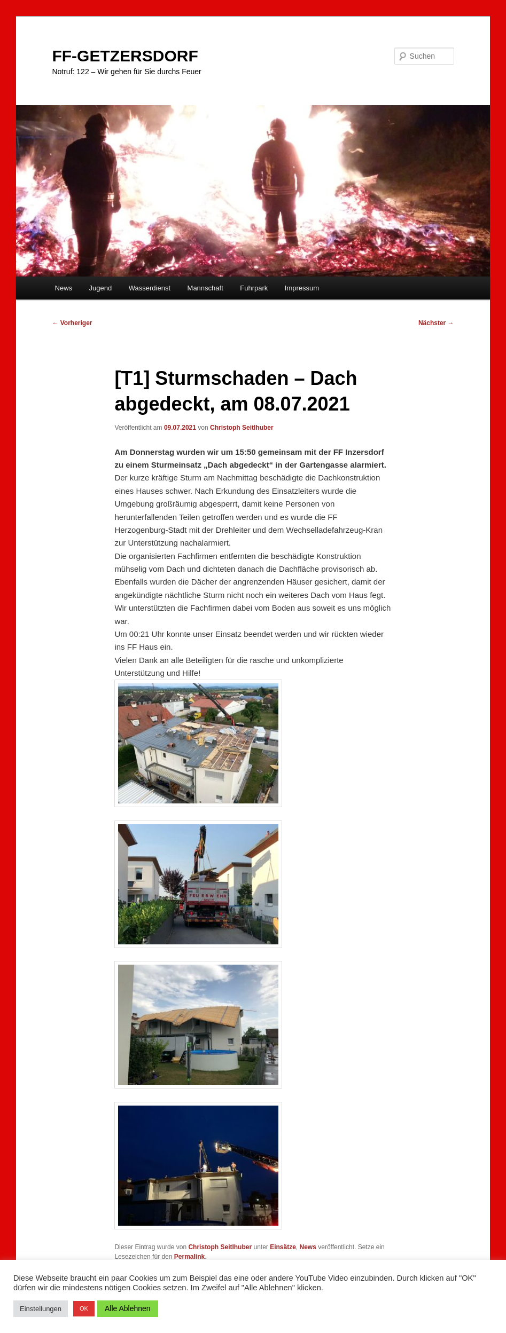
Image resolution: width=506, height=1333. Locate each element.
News (64, 288)
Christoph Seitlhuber (242, 427)
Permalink (189, 1256)
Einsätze (283, 1247)
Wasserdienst (149, 288)
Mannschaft (205, 288)
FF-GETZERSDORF (125, 56)
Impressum (302, 288)
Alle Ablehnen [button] (128, 1308)
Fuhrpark (254, 288)
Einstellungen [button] (40, 1309)
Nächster (436, 323)
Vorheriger (72, 323)
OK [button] (84, 1308)
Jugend (100, 288)
